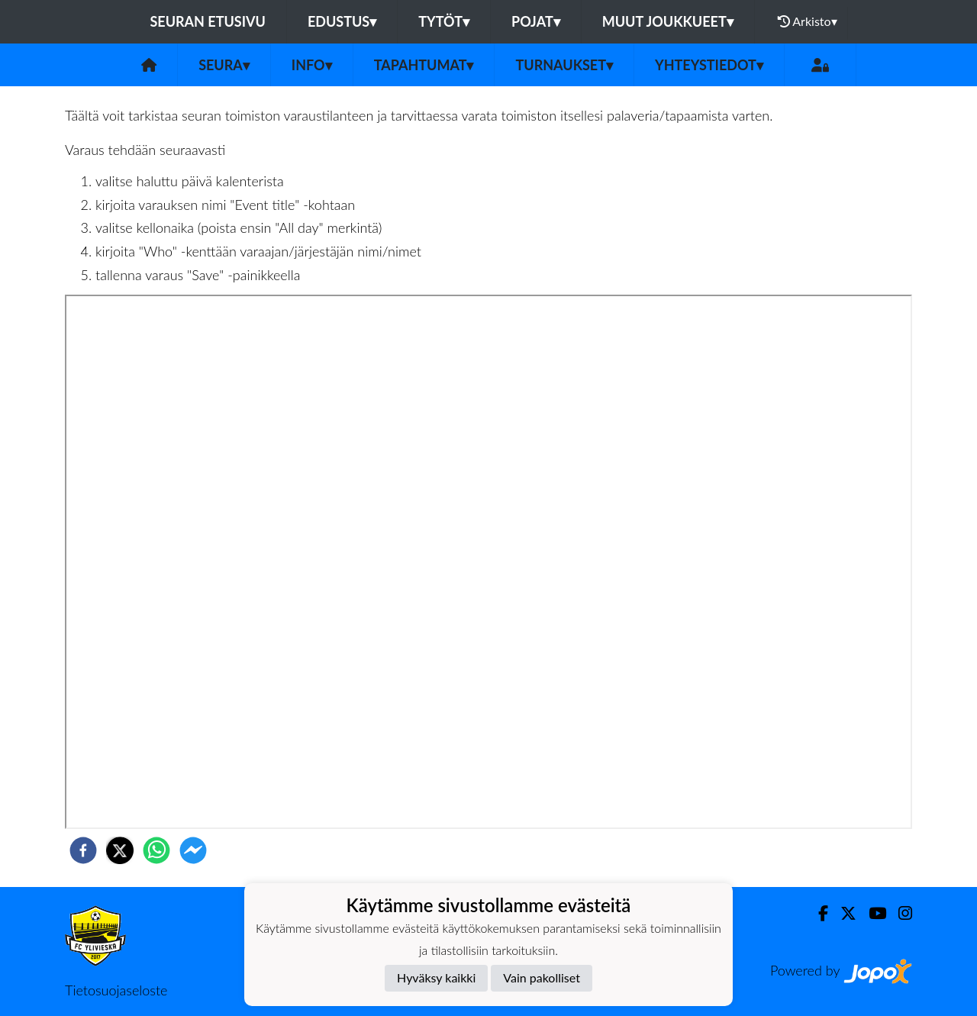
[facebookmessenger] (193, 850)
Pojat (535, 21)
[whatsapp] (156, 850)
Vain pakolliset (541, 977)
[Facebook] (817, 913)
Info (312, 64)
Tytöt (443, 21)
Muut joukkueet (668, 21)
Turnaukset (564, 64)
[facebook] (83, 850)
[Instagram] (899, 913)
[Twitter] (842, 913)
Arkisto (807, 21)
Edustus (342, 21)
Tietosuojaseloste (116, 990)
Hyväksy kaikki (436, 977)
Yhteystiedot (709, 64)
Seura (224, 64)
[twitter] (120, 850)
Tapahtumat (424, 64)
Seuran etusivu (208, 21)
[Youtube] (871, 913)
